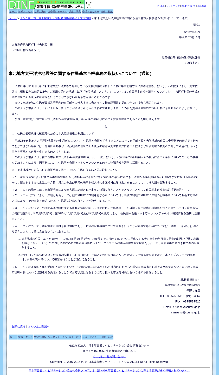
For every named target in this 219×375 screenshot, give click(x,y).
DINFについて (189, 6)
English (161, 6)
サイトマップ (173, 6)
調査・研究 (75, 11)
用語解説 (201, 6)
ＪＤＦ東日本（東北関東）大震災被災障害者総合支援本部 (55, 18)
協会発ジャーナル (57, 11)
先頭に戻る (19, 326)
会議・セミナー (90, 11)
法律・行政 (107, 11)
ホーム (13, 11)
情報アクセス (25, 11)
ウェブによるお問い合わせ (109, 356)
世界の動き (40, 11)
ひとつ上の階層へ (39, 326)
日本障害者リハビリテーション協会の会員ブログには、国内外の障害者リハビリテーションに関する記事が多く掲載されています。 (109, 370)
